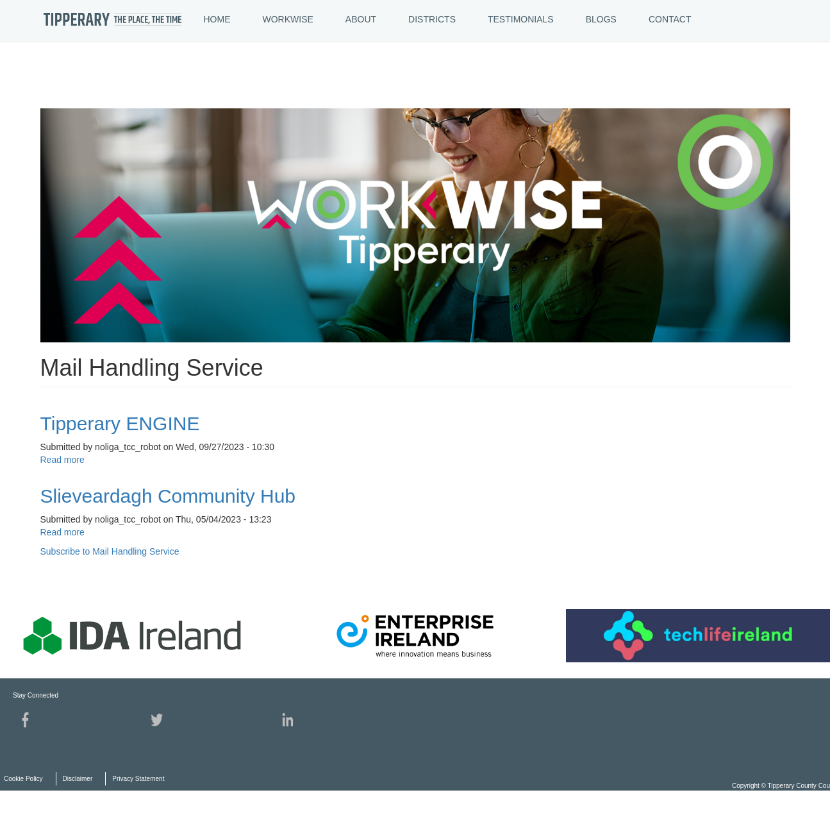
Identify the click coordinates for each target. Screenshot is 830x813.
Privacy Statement (138, 778)
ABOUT (360, 19)
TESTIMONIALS (521, 19)
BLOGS (601, 19)
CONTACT (670, 19)
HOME (217, 19)
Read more (62, 460)
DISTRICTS (432, 19)
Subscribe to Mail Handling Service (109, 551)
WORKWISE (288, 19)
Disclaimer (78, 778)
